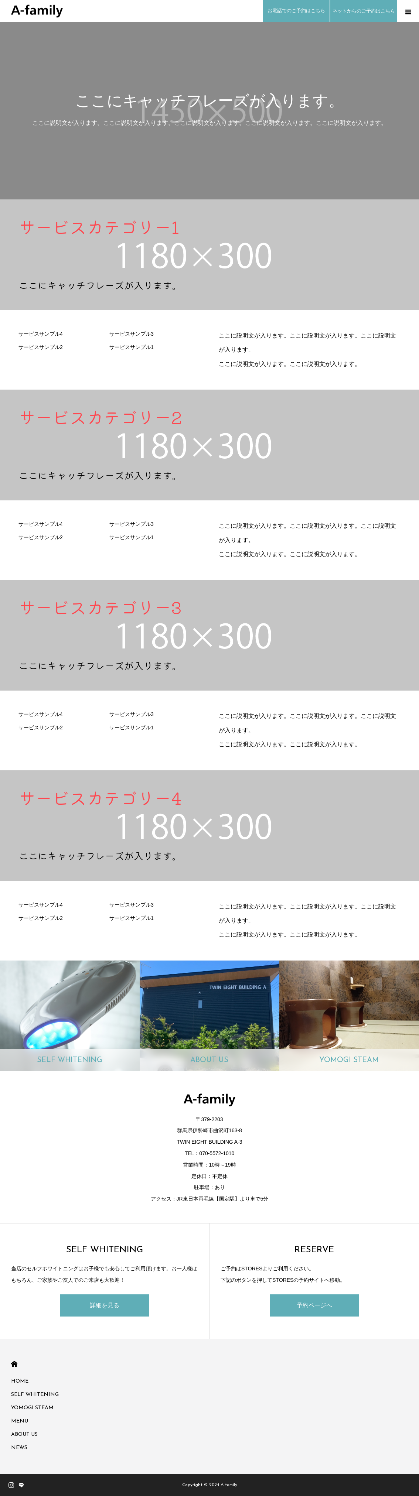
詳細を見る (104, 1305)
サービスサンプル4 (40, 334)
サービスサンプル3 (131, 334)
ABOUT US (24, 1434)
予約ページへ (314, 1305)
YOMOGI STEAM (32, 1408)
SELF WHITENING (35, 1394)
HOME (14, 1364)
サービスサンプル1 (131, 347)
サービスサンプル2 (40, 347)
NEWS (19, 1448)
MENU (19, 1421)
